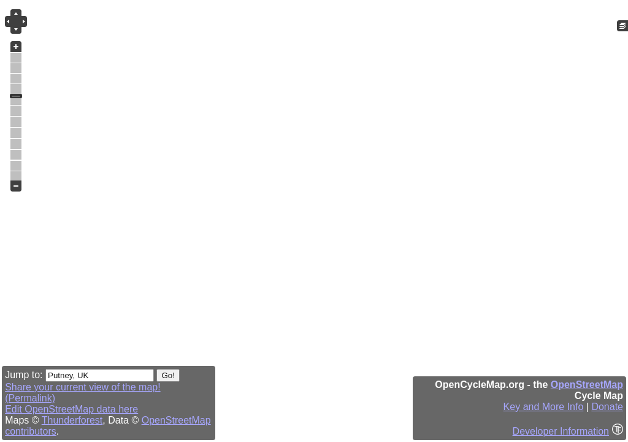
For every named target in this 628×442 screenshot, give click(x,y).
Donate (607, 406)
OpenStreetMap (587, 384)
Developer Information (561, 431)
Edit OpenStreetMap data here (71, 409)
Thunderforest (72, 420)
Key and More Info (544, 406)
